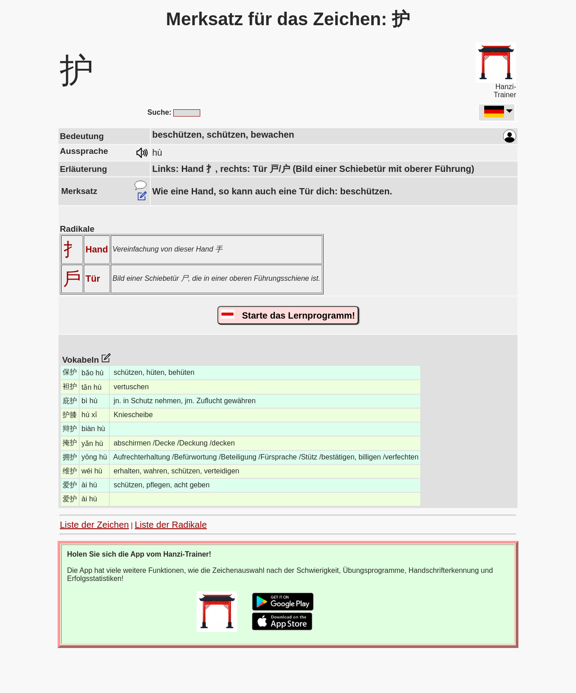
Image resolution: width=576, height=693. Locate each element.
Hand (97, 249)
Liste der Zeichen (94, 525)
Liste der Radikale (171, 525)
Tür (93, 279)
